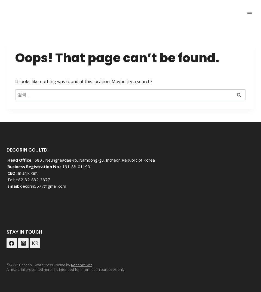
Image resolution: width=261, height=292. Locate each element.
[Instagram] (23, 243)
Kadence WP (81, 264)
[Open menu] (249, 13)
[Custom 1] (35, 243)
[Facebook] (12, 243)
